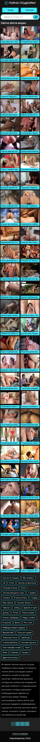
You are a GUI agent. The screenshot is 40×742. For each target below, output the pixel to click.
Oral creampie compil (11, 648)
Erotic (11, 583)
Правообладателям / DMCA (20, 738)
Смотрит (6, 598)
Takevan (6, 608)
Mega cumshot (29, 618)
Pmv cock (28, 623)
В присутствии (20, 598)
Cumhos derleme (9, 643)
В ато (23, 588)
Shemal (14, 653)
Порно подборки (20, 3)
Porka (15, 613)
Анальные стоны (9, 638)
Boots (17, 623)
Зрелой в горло (30, 608)
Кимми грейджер (10, 618)
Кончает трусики (28, 643)
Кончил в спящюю (10, 578)
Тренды (10, 10)
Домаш (5, 613)
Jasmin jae (25, 638)
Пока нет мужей (24, 633)
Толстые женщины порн (13, 593)
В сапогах (6, 623)
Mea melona (7, 603)
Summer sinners (24, 603)
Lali (3, 583)
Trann (27, 648)
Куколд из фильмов (27, 583)
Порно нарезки (20, 734)
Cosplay (34, 598)
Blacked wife (7, 633)
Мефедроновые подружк (13, 628)
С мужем (32, 593)
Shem (4, 653)
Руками (25, 653)
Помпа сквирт (28, 613)
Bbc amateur (28, 578)
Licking (17, 608)
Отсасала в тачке (9, 588)
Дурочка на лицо (10, 658)
